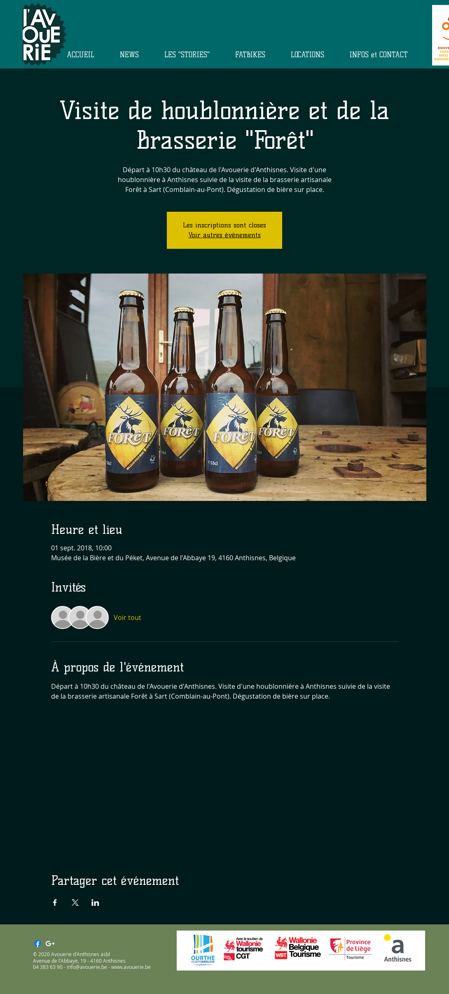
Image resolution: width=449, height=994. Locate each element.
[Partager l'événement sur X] (75, 902)
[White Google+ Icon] (50, 943)
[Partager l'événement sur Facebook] (55, 902)
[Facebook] (37, 943)
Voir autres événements (224, 235)
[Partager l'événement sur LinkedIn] (95, 902)
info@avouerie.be (87, 967)
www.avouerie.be (131, 967)
